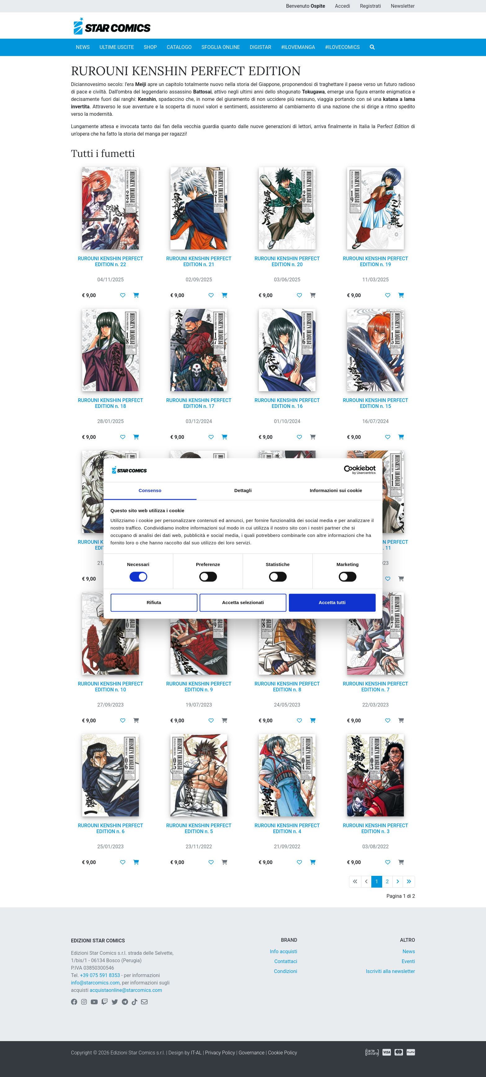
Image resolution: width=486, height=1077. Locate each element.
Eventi (408, 961)
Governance (252, 1053)
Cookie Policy (282, 1053)
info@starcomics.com (95, 983)
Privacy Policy (220, 1053)
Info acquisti (283, 951)
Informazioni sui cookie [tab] (336, 490)
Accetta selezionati (243, 602)
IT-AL (196, 1053)
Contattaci (285, 961)
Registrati (370, 6)
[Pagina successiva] (397, 882)
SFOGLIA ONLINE (220, 47)
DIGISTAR (260, 47)
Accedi (342, 6)
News (409, 951)
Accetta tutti (332, 602)
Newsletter (403, 6)
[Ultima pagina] (409, 882)
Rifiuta (154, 602)
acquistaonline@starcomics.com (126, 990)
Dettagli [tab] (243, 490)
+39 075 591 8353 (100, 975)
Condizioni (285, 971)
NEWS (83, 47)
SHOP (150, 47)
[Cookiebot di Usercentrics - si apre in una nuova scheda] (348, 470)
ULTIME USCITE (116, 47)
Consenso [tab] (150, 490)
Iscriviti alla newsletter (390, 971)
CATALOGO (179, 47)
